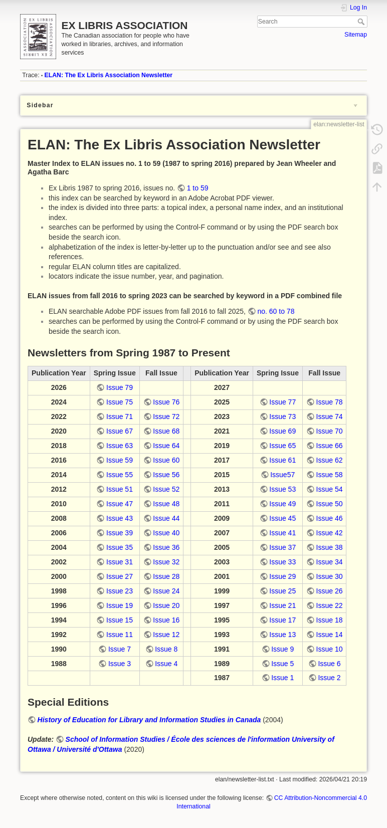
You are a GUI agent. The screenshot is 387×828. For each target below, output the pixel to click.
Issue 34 (329, 562)
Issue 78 (329, 402)
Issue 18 (329, 620)
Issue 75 (119, 402)
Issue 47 (119, 504)
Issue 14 (329, 635)
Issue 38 (329, 547)
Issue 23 (119, 591)
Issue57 (282, 475)
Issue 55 (119, 475)
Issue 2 (329, 678)
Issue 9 (282, 649)
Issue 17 (282, 620)
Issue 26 (329, 591)
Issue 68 (166, 431)
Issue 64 (166, 446)
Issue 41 (282, 533)
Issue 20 (166, 605)
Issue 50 (329, 504)
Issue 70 (329, 431)
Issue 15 (119, 620)
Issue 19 (119, 605)
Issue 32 (166, 562)
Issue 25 (282, 591)
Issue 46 (329, 518)
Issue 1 (282, 678)
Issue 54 (329, 489)
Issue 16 (166, 620)
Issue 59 (119, 460)
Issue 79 (119, 387)
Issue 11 (119, 635)
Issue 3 (119, 664)
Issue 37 (282, 547)
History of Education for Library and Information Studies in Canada (149, 720)
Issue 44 (166, 518)
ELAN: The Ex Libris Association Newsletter (109, 75)
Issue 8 (166, 649)
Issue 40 (166, 533)
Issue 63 (119, 446)
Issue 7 (119, 649)
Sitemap (355, 34)
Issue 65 (282, 446)
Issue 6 (329, 664)
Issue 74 (329, 416)
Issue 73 (282, 416)
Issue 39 (119, 533)
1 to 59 (198, 188)
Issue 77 (282, 402)
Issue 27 (119, 576)
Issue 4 (166, 664)
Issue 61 (282, 460)
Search (362, 21)
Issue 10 (329, 649)
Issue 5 (282, 664)
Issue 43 (119, 518)
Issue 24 (166, 591)
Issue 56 (166, 475)
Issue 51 (119, 489)
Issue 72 (166, 416)
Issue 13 (282, 635)
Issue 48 (166, 504)
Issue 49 (282, 504)
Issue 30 (329, 576)
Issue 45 (282, 518)
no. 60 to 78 (275, 311)
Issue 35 (119, 547)
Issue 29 (282, 576)
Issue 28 (166, 576)
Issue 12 (166, 635)
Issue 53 (282, 489)
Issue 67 (119, 431)
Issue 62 (329, 460)
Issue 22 (329, 605)
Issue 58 (329, 475)
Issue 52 (166, 489)
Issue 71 (119, 416)
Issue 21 (282, 605)
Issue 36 (166, 547)
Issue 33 (282, 562)
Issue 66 (329, 446)
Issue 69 (282, 431)
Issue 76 (166, 402)
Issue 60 (166, 460)
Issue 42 (329, 533)
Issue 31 (119, 562)
